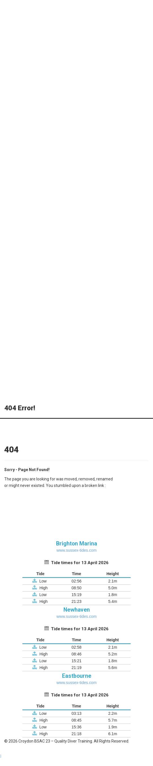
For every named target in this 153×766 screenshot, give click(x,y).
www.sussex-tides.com (76, 550)
